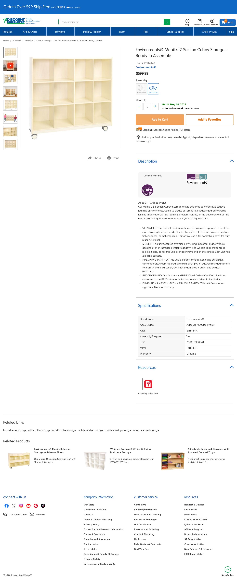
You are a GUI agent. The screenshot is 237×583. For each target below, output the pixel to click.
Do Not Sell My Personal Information (103, 529)
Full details (185, 129)
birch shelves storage (14, 430)
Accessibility (90, 549)
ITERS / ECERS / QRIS (195, 519)
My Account (140, 539)
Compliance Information (97, 539)
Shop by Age (209, 31)
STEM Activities (192, 539)
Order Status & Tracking (147, 514)
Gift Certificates (142, 524)
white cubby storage (39, 430)
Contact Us (140, 504)
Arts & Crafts (30, 31)
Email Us (40, 514)
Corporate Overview (95, 509)
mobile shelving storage (118, 430)
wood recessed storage (146, 430)
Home (6, 40)
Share (94, 158)
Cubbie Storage (44, 40)
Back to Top (228, 571)
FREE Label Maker (194, 554)
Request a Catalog (194, 504)
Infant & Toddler (92, 31)
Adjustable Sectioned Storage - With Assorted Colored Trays (208, 451)
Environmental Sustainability (99, 564)
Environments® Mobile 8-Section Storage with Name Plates (52, 451)
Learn (122, 31)
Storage (29, 40)
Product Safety (92, 559)
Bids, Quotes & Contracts (147, 544)
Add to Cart (160, 119)
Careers (88, 514)
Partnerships (91, 544)
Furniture (60, 31)
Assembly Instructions (148, 393)
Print (113, 158)
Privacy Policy (91, 524)
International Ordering (146, 529)
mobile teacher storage (90, 430)
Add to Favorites (209, 119)
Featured (7, 31)
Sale (231, 31)
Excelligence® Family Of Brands (101, 554)
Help (187, 22)
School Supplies (175, 31)
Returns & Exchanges (145, 519)
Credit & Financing (144, 534)
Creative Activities (194, 544)
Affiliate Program (193, 529)
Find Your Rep (141, 549)
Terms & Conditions (94, 534)
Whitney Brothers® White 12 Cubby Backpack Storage (130, 451)
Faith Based (190, 509)
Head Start (190, 514)
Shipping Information (145, 509)
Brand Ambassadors (195, 534)
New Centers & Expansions (198, 549)
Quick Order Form (193, 524)
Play (146, 31)
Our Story (89, 504)
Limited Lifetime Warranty (98, 519)
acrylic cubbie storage (64, 430)
